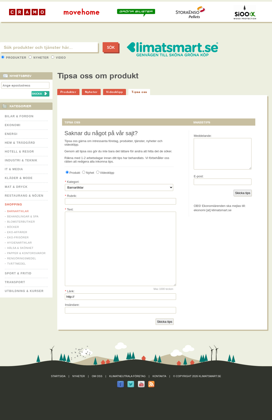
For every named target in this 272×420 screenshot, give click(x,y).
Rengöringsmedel (21, 258)
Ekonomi (13, 125)
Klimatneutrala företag (127, 390)
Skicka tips (164, 336)
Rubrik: (71, 196)
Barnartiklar (18, 211)
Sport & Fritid (18, 273)
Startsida (58, 390)
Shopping (13, 204)
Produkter (14, 57)
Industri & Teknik (21, 160)
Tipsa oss (139, 92)
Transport (15, 282)
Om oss (97, 390)
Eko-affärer (17, 232)
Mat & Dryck (16, 187)
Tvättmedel (16, 263)
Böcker (13, 226)
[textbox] (49, 47)
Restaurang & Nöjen (24, 195)
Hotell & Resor (19, 151)
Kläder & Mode (19, 178)
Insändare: (72, 319)
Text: (69, 209)
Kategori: (72, 182)
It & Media (14, 169)
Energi (11, 134)
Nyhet (88, 172)
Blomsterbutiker (21, 221)
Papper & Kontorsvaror (26, 253)
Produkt (73, 172)
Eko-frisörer (18, 237)
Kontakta (159, 390)
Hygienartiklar (19, 242)
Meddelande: (203, 136)
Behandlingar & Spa (22, 216)
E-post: (199, 182)
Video (58, 57)
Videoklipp (114, 92)
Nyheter (39, 57)
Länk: (69, 305)
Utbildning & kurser (24, 291)
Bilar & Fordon (19, 116)
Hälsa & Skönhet (20, 247)
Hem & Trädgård (20, 142)
